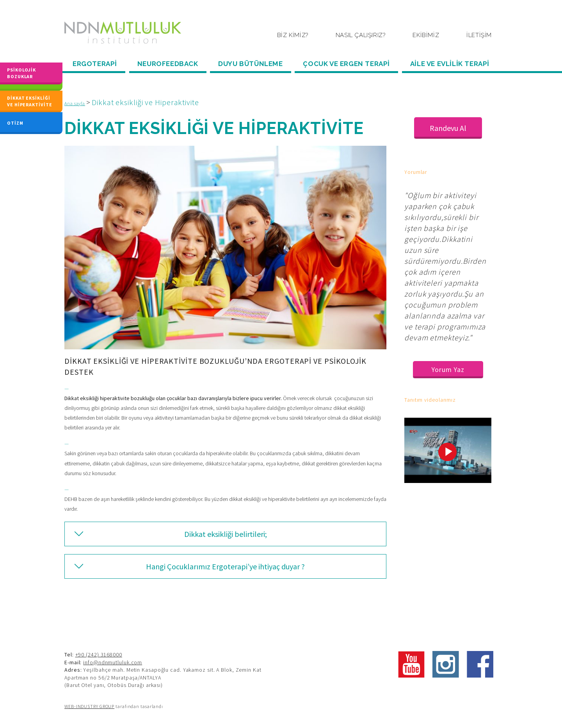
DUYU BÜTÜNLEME (250, 64)
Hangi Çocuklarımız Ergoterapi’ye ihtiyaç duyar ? (225, 566)
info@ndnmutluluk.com (112, 662)
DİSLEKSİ (18, 79)
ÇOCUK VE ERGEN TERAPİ (346, 64)
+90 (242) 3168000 (98, 654)
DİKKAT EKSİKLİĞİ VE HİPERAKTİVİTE (29, 101)
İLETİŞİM (479, 35)
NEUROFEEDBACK (167, 64)
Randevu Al (448, 128)
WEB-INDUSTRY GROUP (89, 706)
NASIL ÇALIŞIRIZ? (361, 35)
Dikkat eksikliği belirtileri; (225, 534)
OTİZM (15, 122)
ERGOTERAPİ (95, 64)
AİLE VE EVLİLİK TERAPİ (449, 64)
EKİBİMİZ (426, 35)
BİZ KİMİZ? (292, 35)
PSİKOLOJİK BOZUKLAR (21, 66)
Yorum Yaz (447, 369)
